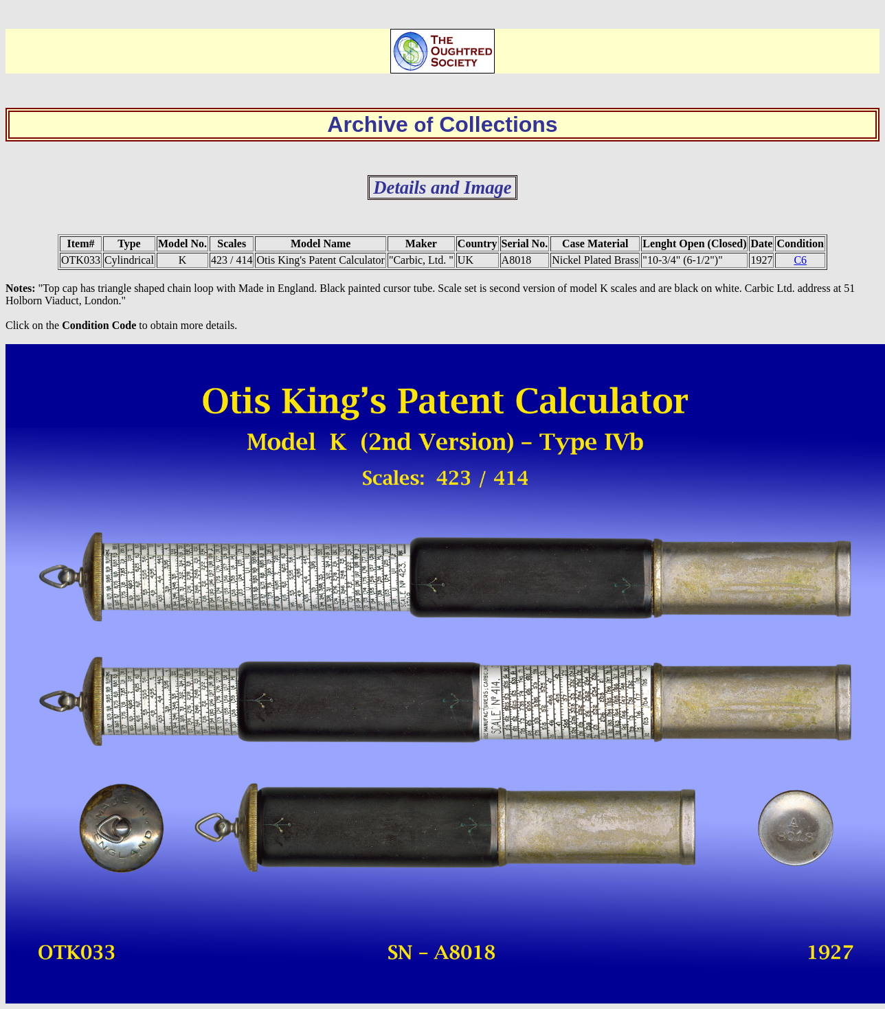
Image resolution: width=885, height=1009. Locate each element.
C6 (800, 260)
